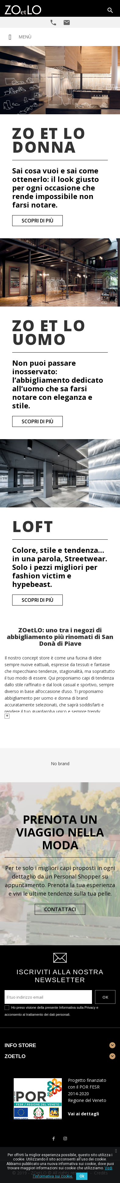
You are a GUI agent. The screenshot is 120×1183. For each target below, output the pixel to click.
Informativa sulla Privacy (77, 1007)
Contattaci (60, 909)
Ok (81, 1176)
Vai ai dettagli (83, 1114)
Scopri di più (37, 220)
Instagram (65, 1138)
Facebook (53, 1138)
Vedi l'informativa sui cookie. (73, 1172)
